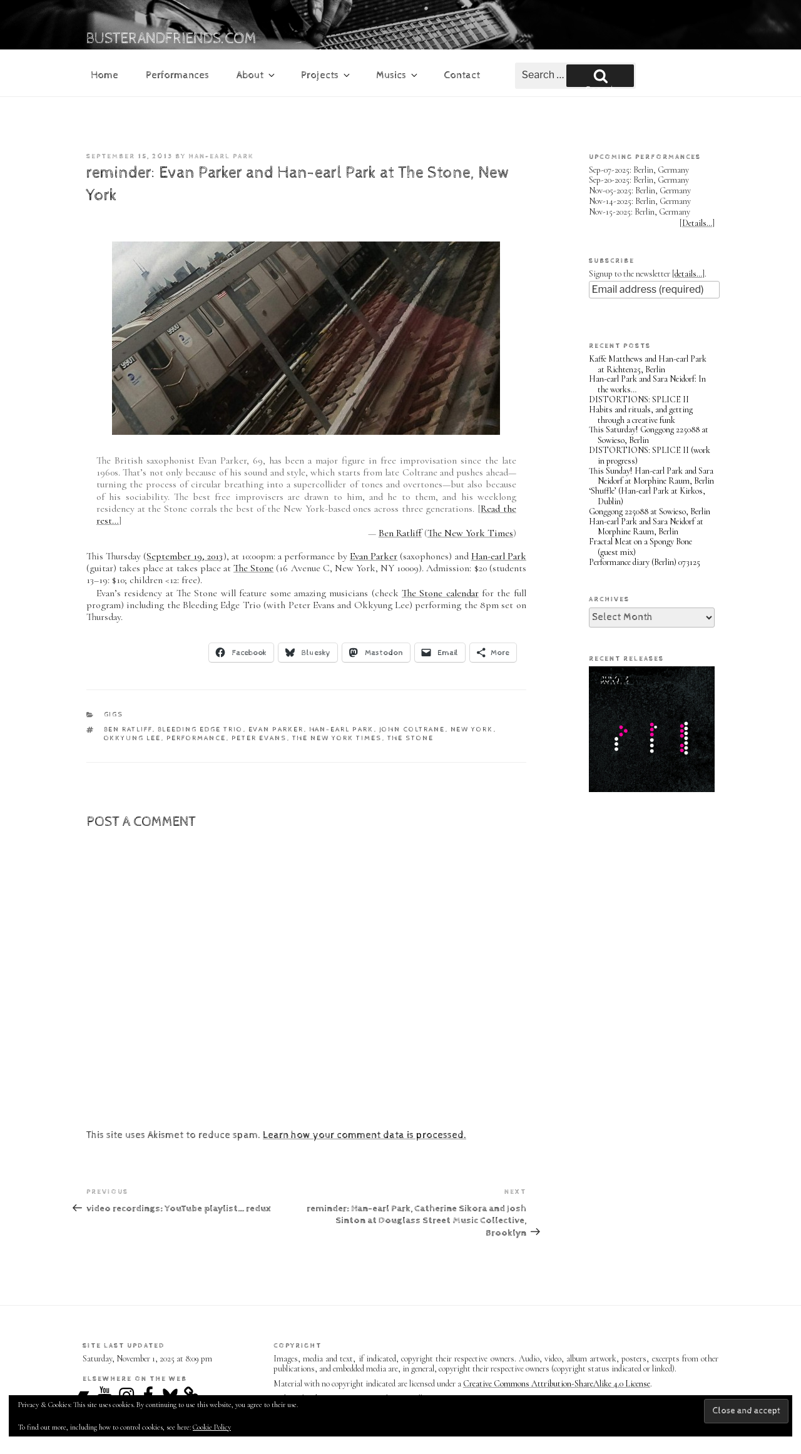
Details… (697, 223)
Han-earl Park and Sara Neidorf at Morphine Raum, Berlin (646, 526)
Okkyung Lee (132, 738)
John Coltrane (412, 729)
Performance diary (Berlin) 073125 (644, 562)
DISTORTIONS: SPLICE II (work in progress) (649, 455)
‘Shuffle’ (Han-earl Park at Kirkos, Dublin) (647, 496)
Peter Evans (259, 738)
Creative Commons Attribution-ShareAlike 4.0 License (556, 1383)
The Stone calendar (440, 593)
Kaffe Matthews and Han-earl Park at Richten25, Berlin (648, 364)
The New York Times (470, 533)
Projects (326, 75)
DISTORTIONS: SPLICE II (639, 399)
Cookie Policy (212, 1427)
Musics (397, 75)
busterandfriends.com (171, 39)
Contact (462, 75)
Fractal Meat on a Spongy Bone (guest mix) (640, 546)
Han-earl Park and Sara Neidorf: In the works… (647, 384)
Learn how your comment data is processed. (364, 1135)
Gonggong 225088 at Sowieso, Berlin (649, 511)
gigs (114, 714)
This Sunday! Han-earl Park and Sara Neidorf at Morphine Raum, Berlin (651, 476)
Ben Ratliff (400, 533)
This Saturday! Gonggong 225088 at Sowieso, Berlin (648, 434)
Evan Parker (373, 556)
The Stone (253, 568)
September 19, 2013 (184, 556)
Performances (177, 75)
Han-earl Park (221, 156)
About (257, 75)
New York (472, 729)
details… (688, 273)
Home (104, 75)
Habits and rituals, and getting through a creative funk (641, 414)
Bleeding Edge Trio (200, 729)
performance (196, 738)
